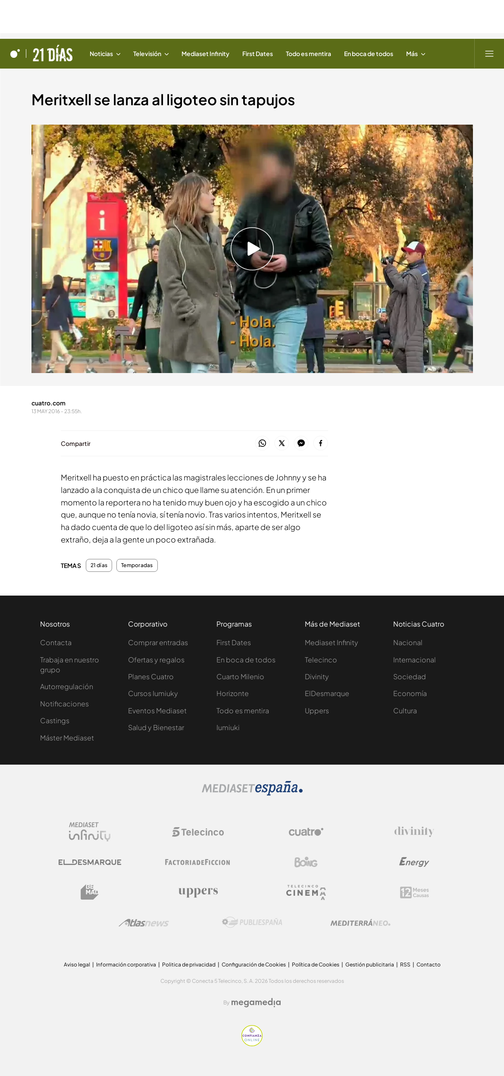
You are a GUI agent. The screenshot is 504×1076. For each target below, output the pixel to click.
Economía (410, 693)
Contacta (56, 642)
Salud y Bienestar (156, 727)
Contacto (428, 964)
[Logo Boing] (306, 862)
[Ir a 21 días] (52, 53)
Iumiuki (228, 727)
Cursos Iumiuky (153, 693)
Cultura (405, 710)
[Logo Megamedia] (256, 1002)
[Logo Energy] (414, 862)
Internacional (414, 659)
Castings (54, 720)
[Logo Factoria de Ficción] (198, 862)
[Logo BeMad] (90, 892)
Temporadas (137, 565)
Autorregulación (66, 686)
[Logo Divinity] (414, 832)
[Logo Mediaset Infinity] (89, 832)
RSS (405, 964)
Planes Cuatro (151, 676)
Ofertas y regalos (156, 659)
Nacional (408, 642)
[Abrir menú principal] (489, 53)
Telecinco (321, 659)
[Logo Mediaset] (252, 793)
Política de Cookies (315, 964)
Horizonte (232, 693)
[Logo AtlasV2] (144, 923)
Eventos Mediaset (157, 710)
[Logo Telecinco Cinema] (306, 892)
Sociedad (409, 676)
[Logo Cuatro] (306, 832)
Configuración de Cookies (254, 964)
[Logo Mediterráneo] (360, 922)
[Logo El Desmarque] (90, 862)
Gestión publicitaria (369, 964)
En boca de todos (245, 659)
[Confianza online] (252, 1043)
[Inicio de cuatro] (15, 53)
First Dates (233, 642)
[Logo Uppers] (198, 892)
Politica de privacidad (189, 964)
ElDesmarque (327, 693)
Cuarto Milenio (240, 676)
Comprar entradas (158, 642)
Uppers (317, 710)
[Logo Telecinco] (198, 832)
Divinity (317, 676)
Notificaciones (64, 703)
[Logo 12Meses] (414, 892)
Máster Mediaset (67, 737)
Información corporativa (126, 964)
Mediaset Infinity (331, 642)
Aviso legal (77, 964)
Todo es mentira (242, 710)
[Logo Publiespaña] (252, 922)
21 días (99, 565)
